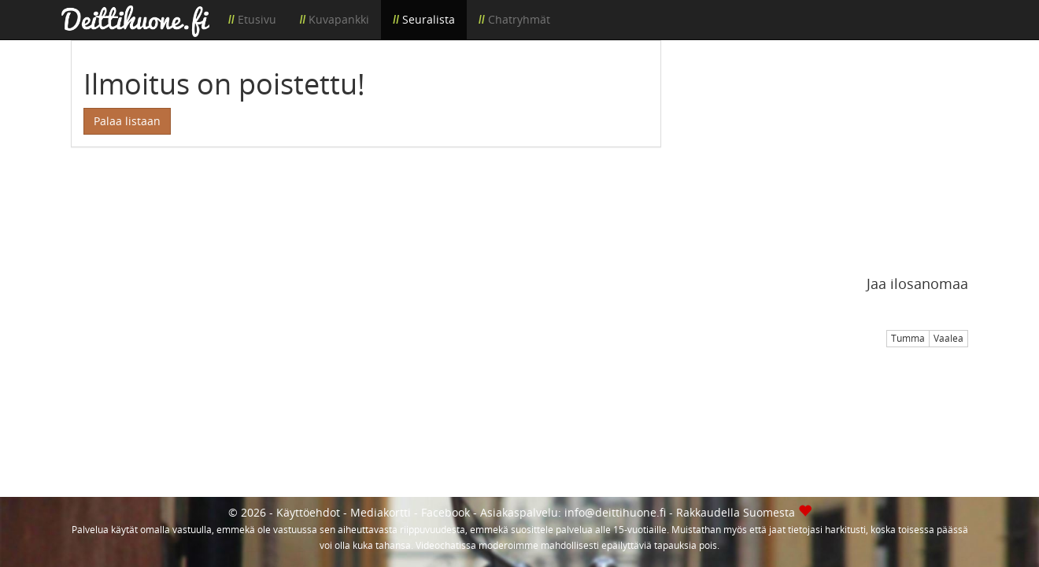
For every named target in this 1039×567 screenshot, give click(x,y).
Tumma (908, 338)
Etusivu (257, 19)
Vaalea (948, 338)
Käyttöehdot (308, 512)
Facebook (445, 512)
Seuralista (428, 19)
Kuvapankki (339, 19)
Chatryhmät (519, 19)
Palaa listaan (127, 120)
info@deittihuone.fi (615, 512)
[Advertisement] (826, 150)
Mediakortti (380, 512)
